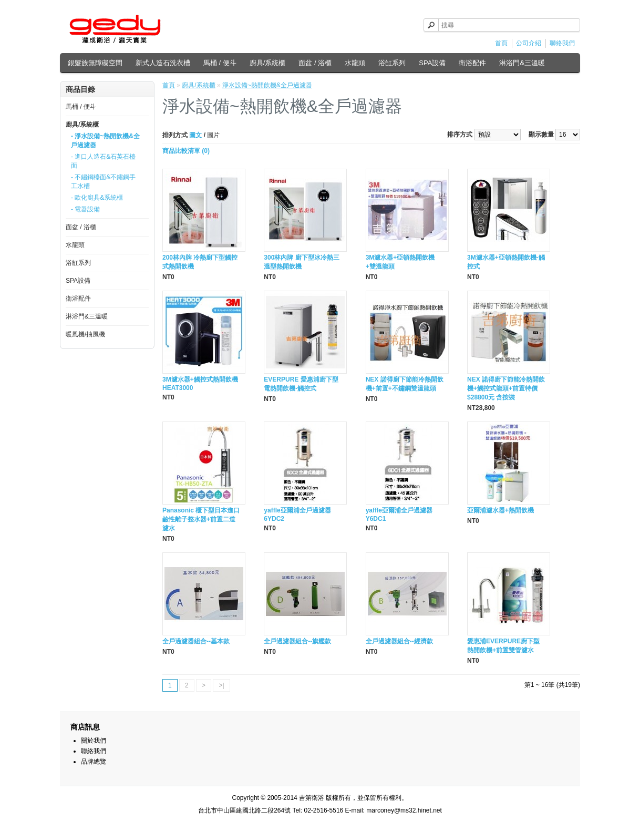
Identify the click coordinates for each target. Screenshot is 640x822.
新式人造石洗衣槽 (163, 63)
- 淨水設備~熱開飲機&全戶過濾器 (105, 140)
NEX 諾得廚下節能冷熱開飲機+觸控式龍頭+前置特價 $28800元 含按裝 (506, 388)
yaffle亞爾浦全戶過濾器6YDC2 (297, 514)
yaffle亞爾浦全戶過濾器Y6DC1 (399, 514)
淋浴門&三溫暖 (522, 63)
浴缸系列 (392, 63)
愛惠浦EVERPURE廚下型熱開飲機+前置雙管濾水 (503, 646)
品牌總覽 (93, 761)
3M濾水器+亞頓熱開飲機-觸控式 (506, 262)
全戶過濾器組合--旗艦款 (297, 641)
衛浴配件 (472, 63)
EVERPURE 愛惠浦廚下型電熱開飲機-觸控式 (301, 384)
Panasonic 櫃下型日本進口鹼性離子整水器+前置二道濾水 (201, 519)
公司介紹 (528, 43)
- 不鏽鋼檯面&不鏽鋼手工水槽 (103, 181)
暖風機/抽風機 (85, 334)
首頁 (501, 43)
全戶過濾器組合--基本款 (196, 641)
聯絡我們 (562, 43)
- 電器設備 (85, 209)
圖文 (195, 135)
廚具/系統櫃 (268, 63)
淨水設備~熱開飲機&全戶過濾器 (267, 85)
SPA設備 (432, 63)
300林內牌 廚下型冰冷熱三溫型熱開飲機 (301, 262)
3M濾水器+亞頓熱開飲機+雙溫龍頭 (400, 262)
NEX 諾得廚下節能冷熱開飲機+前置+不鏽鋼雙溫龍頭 (404, 384)
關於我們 (93, 740)
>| (221, 685)
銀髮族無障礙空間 (95, 63)
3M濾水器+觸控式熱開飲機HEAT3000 (200, 384)
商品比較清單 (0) (186, 151)
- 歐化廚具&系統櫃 (97, 197)
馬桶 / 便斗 (219, 63)
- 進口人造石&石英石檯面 (103, 161)
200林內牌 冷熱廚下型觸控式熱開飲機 (200, 262)
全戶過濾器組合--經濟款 (399, 641)
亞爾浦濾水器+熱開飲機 (500, 510)
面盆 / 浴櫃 (315, 63)
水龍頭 (355, 63)
